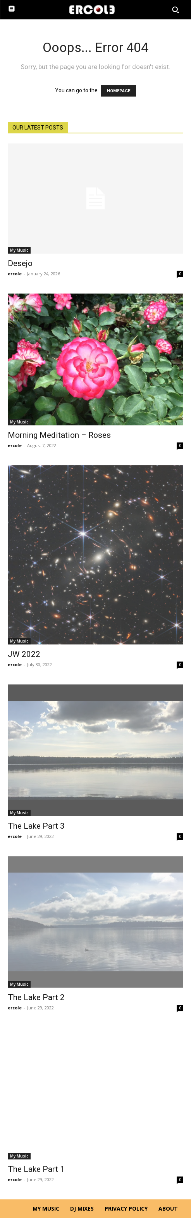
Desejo (20, 263)
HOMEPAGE (118, 90)
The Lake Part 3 (36, 826)
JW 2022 (24, 654)
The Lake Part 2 (36, 997)
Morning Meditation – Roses (59, 435)
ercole (15, 273)
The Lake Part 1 (36, 1169)
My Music (19, 250)
